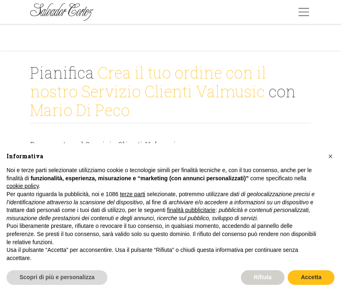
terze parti (132, 194)
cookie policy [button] (23, 186)
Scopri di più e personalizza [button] (57, 277)
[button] (330, 156)
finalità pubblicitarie (191, 210)
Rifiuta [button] (263, 277)
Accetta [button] (311, 277)
